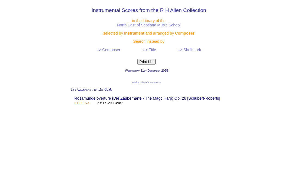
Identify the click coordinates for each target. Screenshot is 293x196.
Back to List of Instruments (146, 82)
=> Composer (108, 50)
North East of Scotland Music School (149, 25)
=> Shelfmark (189, 50)
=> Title (149, 50)
